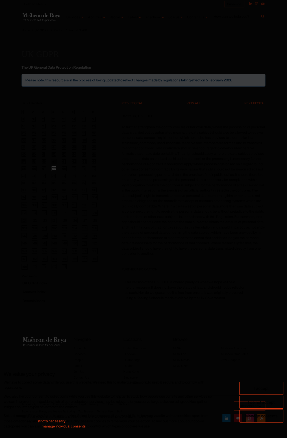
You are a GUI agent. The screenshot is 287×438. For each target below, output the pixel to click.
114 (34, 212)
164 (54, 258)
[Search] (262, 17)
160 (94, 250)
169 (24, 266)
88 (94, 183)
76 (53, 176)
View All (194, 103)
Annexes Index (34, 291)
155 (44, 250)
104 (94, 197)
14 (73, 119)
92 (54, 190)
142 (74, 235)
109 (64, 205)
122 (34, 220)
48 (94, 147)
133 (64, 228)
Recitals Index (33, 300)
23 (84, 126)
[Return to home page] (41, 17)
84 (54, 183)
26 (34, 133)
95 (84, 190)
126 (74, 220)
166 (74, 258)
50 (34, 154)
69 (64, 168)
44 (54, 147)
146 (34, 243)
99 (44, 197)
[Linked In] (250, 4)
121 (24, 220)
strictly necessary (51, 421)
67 (44, 168)
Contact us (195, 17)
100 (54, 197)
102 (74, 197)
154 (34, 250)
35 (44, 140)
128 (94, 220)
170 (34, 266)
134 (74, 228)
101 (64, 197)
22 (74, 126)
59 (44, 161)
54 (74, 154)
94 (74, 190)
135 (84, 228)
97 (23, 197)
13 (63, 119)
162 (34, 258)
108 (54, 205)
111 (84, 205)
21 (63, 126)
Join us (174, 17)
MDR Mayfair (182, 360)
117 (64, 213)
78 (74, 176)
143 (84, 235)
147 (44, 243)
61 (63, 161)
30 (74, 133)
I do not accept (261, 402)
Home (26, 30)
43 (44, 147)
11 (43, 119)
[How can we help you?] (236, 17)
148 (54, 243)
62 (74, 161)
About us (95, 17)
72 (94, 168)
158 (74, 250)
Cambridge (132, 360)
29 (64, 133)
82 (34, 183)
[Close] (261, 77)
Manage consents (261, 416)
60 (54, 161)
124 (54, 220)
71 (83, 168)
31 (83, 133)
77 (63, 176)
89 (24, 190)
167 (84, 258)
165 (64, 258)
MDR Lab (179, 354)
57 (23, 161)
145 (24, 243)
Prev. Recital (132, 103)
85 (64, 183)
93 (64, 190)
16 (93, 119)
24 (94, 126)
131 (44, 228)
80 (94, 176)
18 (33, 126)
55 (84, 154)
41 (23, 147)
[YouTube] (262, 4)
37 (63, 140)
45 (64, 147)
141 (64, 235)
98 (34, 197)
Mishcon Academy (234, 348)
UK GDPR (41, 30)
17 (23, 126)
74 (33, 176)
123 (44, 220)
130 (34, 228)
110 (74, 205)
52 (54, 154)
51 (43, 154)
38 (74, 140)
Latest (133, 17)
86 (74, 183)
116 (54, 212)
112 (94, 205)
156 (54, 250)
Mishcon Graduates (234, 354)
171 (44, 266)
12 (53, 119)
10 (33, 119)
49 (24, 154)
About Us (80, 348)
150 (74, 243)
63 (84, 161)
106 (34, 205)
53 (64, 154)
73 (23, 176)
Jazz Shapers (230, 360)
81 (23, 183)
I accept (261, 388)
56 (94, 154)
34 (34, 140)
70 (74, 168)
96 (94, 189)
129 (24, 228)
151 (84, 243)
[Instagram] (256, 4)
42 (34, 147)
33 (24, 140)
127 (84, 220)
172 (54, 266)
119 (84, 212)
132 (54, 228)
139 (44, 235)
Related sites (33, 4)
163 (44, 258)
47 (83, 147)
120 (94, 212)
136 (94, 228)
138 (34, 235)
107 (44, 205)
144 (94, 235)
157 (64, 250)
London (130, 354)
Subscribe (234, 4)
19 (43, 126)
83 (44, 183)
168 (94, 258)
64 (94, 161)
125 (64, 220)
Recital (58, 30)
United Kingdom (134, 348)
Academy (153, 17)
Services (73, 17)
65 (24, 168)
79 (84, 176)
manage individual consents (64, 426)
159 (84, 250)
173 (64, 266)
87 (83, 183)
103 (84, 197)
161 (24, 258)
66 (34, 168)
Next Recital (254, 103)
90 (34, 189)
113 (24, 212)
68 (54, 168)
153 (24, 250)
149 (64, 243)
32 (94, 133)
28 (54, 133)
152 (94, 243)
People (114, 17)
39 (84, 140)
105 (24, 205)
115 (44, 212)
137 (24, 235)
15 (83, 119)
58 (34, 161)
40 (94, 140)
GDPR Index (34, 283)
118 (74, 212)
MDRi (177, 348)
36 (54, 140)
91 (43, 190)
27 (44, 133)
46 (74, 147)
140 (54, 235)
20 (54, 126)
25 (24, 133)
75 (43, 176)
